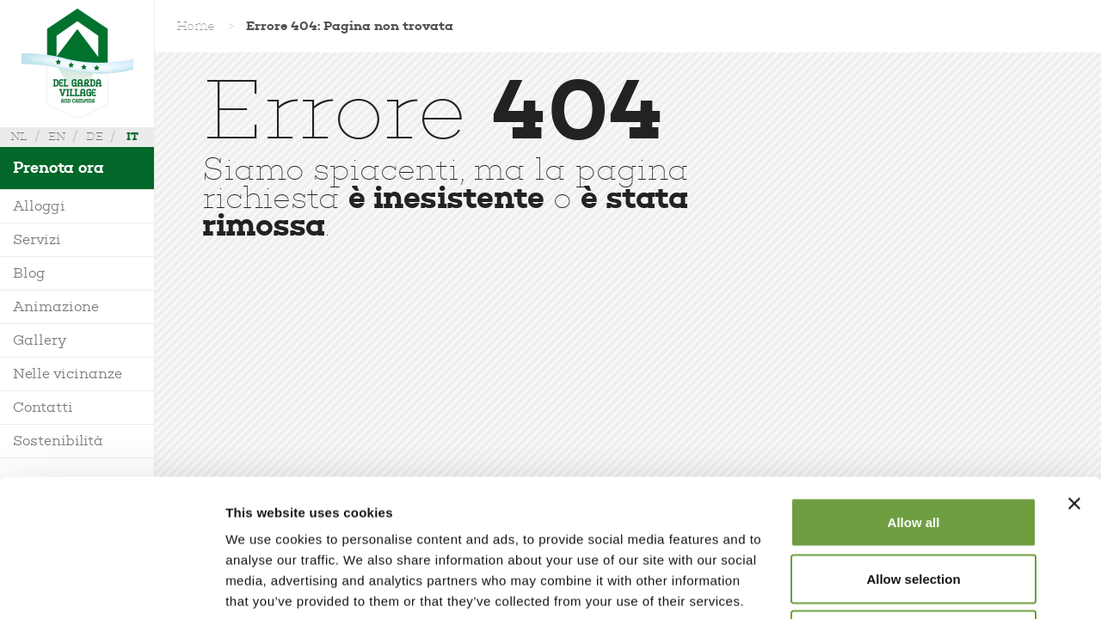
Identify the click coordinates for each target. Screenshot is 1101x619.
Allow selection (913, 450)
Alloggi (39, 206)
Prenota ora (58, 167)
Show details (903, 585)
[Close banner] (1074, 375)
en (56, 136)
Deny (914, 506)
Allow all (914, 393)
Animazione (56, 306)
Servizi (37, 239)
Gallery (39, 340)
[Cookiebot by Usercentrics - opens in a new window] (111, 585)
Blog (29, 273)
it (132, 136)
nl (19, 136)
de (94, 136)
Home (195, 26)
